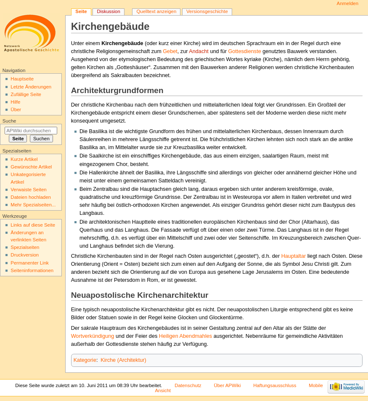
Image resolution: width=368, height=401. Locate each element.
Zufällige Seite (26, 94)
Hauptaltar (293, 256)
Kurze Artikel (24, 159)
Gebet (170, 51)
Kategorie (85, 360)
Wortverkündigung (92, 336)
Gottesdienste (244, 51)
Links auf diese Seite (33, 224)
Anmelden (348, 3)
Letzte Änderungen (31, 86)
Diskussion (108, 11)
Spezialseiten (25, 247)
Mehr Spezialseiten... (33, 204)
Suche (9, 120)
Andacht (199, 51)
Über (16, 109)
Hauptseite (22, 78)
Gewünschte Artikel (31, 166)
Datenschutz (188, 385)
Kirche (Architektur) (123, 360)
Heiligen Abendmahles (185, 336)
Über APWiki (227, 385)
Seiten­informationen (32, 270)
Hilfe (15, 101)
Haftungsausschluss (274, 385)
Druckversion (25, 254)
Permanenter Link (29, 262)
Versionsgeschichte (207, 11)
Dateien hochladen (31, 197)
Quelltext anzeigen (156, 11)
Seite (81, 11)
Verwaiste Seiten (28, 189)
